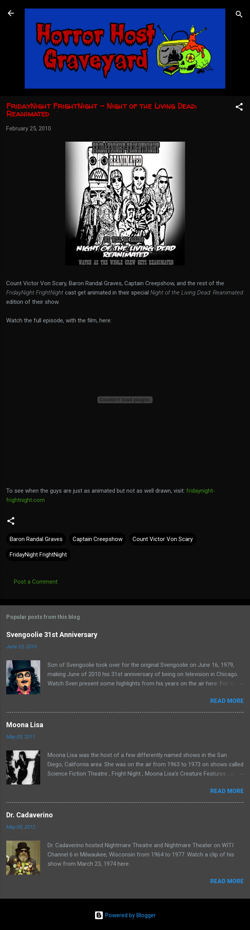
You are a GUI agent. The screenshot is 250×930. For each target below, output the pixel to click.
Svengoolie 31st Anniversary (51, 634)
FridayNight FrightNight (38, 554)
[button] (239, 108)
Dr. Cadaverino (29, 815)
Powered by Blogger (125, 915)
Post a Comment (36, 581)
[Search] (239, 15)
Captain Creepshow (97, 539)
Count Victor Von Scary (163, 539)
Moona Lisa (24, 725)
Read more (227, 700)
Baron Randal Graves (36, 539)
